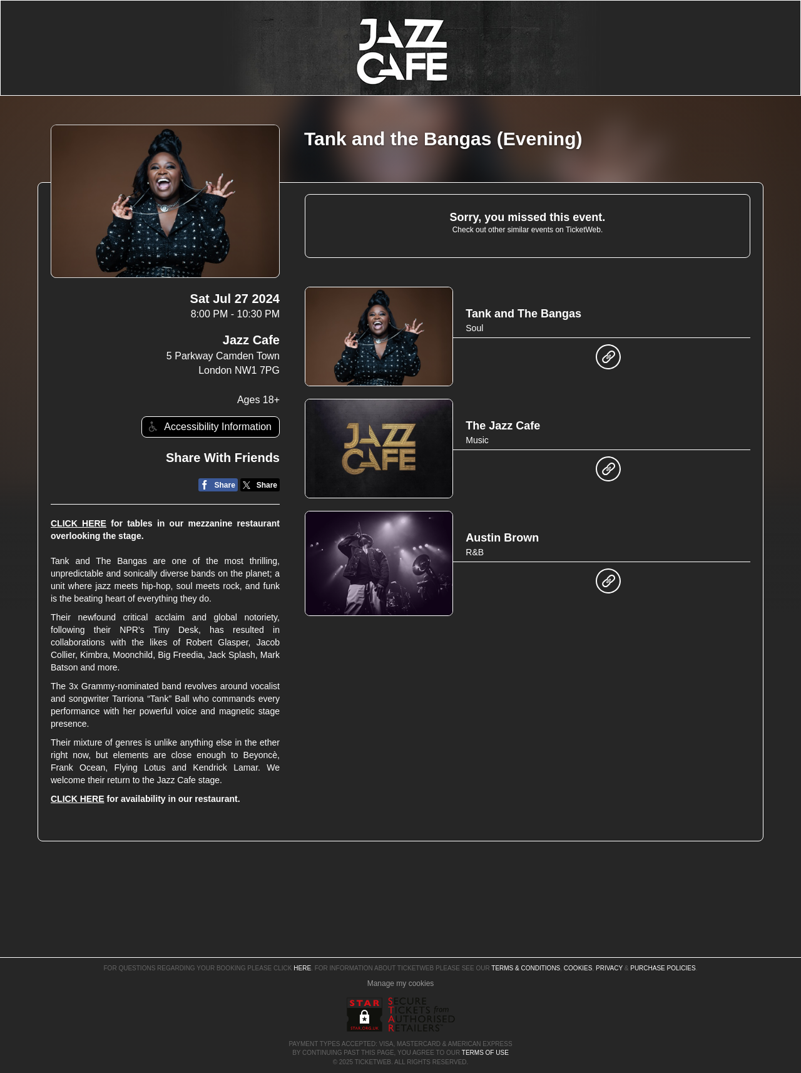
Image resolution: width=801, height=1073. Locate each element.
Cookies (578, 968)
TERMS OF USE (485, 1052)
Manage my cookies (400, 983)
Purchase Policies (662, 968)
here (302, 968)
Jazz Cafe (251, 340)
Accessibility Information (208, 426)
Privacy (609, 968)
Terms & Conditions (525, 968)
